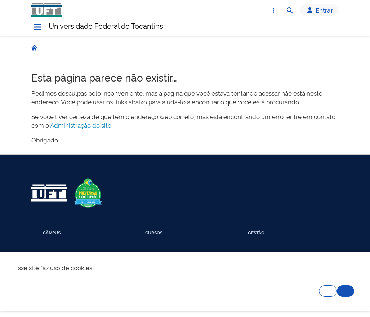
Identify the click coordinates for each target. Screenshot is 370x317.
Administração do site (80, 125)
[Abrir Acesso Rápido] (273, 10)
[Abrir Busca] (289, 10)
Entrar (319, 10)
